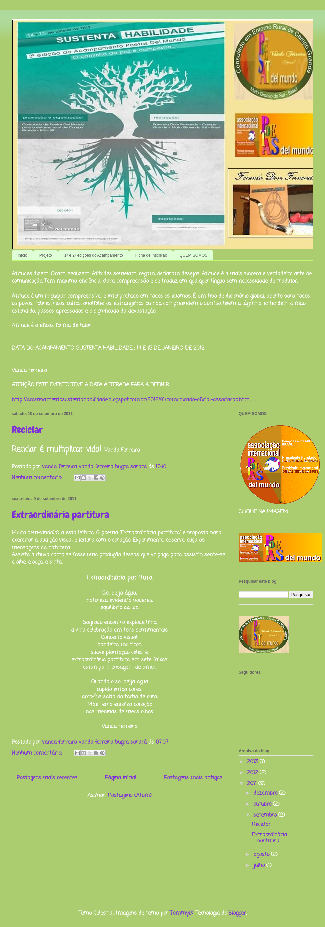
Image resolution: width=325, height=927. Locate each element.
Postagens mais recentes (47, 778)
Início (22, 255)
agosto (262, 855)
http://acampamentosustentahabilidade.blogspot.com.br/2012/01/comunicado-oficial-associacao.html (131, 400)
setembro (265, 815)
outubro (263, 804)
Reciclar (27, 429)
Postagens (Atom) (130, 796)
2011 (252, 784)
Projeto (45, 255)
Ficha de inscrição (151, 255)
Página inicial (120, 778)
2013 (253, 762)
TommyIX (181, 913)
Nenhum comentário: (38, 478)
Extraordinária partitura (60, 514)
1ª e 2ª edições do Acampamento (93, 255)
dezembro (266, 793)
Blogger (237, 913)
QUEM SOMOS (193, 255)
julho (259, 866)
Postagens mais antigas (193, 778)
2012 (253, 773)
